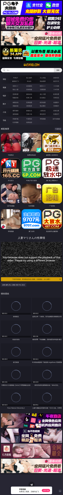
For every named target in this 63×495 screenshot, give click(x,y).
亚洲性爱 (15, 94)
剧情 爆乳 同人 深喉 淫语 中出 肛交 (13, 285)
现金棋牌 (43, 81)
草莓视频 (43, 119)
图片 (4, 104)
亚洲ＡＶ (15, 86)
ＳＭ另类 (56, 89)
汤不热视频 (56, 119)
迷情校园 (15, 114)
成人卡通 (43, 94)
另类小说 (29, 114)
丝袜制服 (29, 89)
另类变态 (56, 98)
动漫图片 (56, 102)
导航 (4, 120)
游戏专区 (56, 78)
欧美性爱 (56, 94)
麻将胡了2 (15, 81)
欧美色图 (43, 102)
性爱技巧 (56, 114)
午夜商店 (29, 119)
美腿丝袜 (15, 106)
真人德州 (29, 78)
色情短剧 (29, 122)
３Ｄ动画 (56, 86)
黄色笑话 (43, 114)
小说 (4, 112)
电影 (4, 96)
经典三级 (29, 98)
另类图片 (56, 106)
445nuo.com (31, 65)
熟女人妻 (15, 89)
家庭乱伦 (29, 111)
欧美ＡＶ (43, 86)
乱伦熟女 (43, 98)
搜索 (58, 70)
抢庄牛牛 (56, 81)
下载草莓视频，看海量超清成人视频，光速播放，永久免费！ (36, 279)
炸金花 (29, 81)
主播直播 (43, 89)
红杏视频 (15, 122)
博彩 (4, 79)
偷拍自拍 (29, 94)
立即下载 (46, 490)
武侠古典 (56, 111)
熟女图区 (43, 106)
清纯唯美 (29, 106)
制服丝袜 (15, 98)
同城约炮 (15, 119)
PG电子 (15, 78)
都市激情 (15, 111)
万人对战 (43, 78)
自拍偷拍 (29, 86)
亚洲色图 (29, 102)
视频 (4, 87)
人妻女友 (43, 111)
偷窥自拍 (15, 102)
